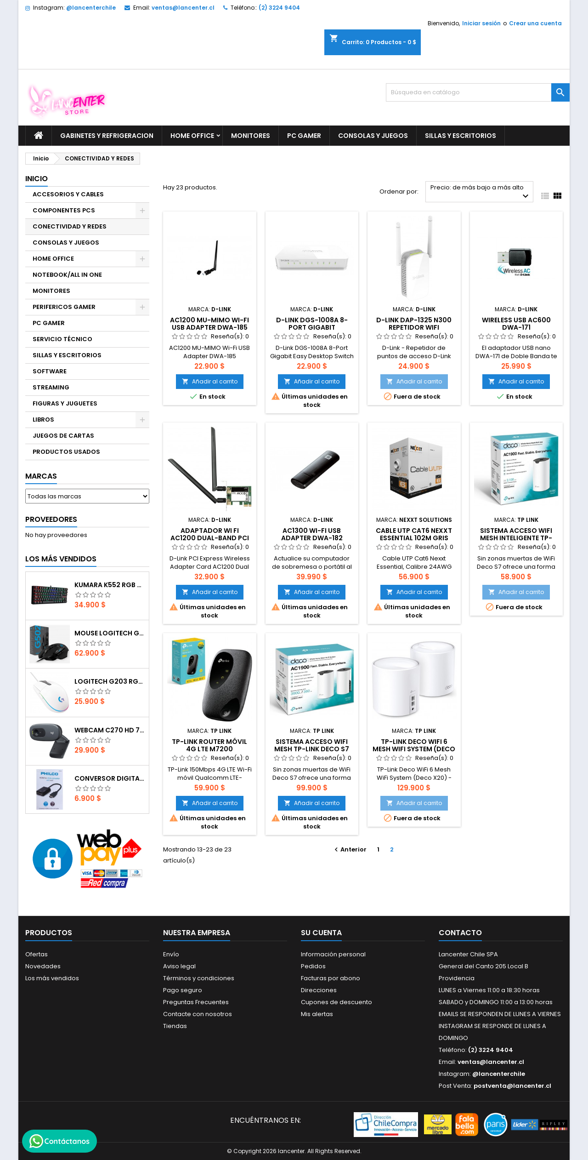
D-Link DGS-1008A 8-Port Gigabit (312, 323)
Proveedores (51, 519)
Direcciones (319, 990)
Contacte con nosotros (197, 1014)
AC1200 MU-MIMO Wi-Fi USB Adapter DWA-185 (209, 323)
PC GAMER (304, 135)
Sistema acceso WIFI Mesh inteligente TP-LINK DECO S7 (516, 538)
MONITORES (250, 135)
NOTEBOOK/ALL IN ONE (67, 274)
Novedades (43, 966)
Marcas (41, 476)
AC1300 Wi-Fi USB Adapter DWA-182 (312, 534)
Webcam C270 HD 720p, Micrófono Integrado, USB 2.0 (109, 730)
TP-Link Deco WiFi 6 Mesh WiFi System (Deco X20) (414, 749)
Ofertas (36, 954)
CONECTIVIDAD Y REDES (70, 226)
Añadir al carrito (209, 381)
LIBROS (43, 419)
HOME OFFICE (192, 135)
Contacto (460, 932)
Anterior (349, 849)
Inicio (36, 178)
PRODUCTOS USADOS (66, 451)
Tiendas (175, 1026)
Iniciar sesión (481, 23)
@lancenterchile (91, 7)
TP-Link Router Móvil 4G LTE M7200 (209, 745)
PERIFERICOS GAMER (64, 307)
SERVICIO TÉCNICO (62, 339)
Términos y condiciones (198, 978)
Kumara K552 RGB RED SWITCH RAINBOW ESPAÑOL (109, 585)
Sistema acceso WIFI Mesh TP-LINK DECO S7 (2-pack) (311, 749)
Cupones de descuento (336, 1002)
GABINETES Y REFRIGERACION (106, 135)
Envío (171, 954)
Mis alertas (317, 1014)
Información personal (333, 954)
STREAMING (51, 387)
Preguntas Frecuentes (196, 1002)
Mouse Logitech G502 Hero (109, 633)
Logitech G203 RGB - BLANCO (109, 681)
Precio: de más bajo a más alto (480, 192)
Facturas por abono (330, 978)
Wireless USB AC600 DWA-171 (516, 323)
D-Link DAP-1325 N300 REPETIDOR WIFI (414, 323)
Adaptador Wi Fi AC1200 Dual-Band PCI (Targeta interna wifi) (209, 538)
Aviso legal (179, 966)
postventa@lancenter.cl (512, 1085)
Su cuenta (321, 932)
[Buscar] (478, 92)
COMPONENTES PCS (64, 210)
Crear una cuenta (535, 23)
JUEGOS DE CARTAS (63, 435)
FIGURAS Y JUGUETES (65, 403)
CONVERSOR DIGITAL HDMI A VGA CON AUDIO (109, 778)
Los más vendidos (60, 559)
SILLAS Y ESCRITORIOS (460, 135)
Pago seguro (182, 990)
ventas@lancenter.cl (183, 7)
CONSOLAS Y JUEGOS (373, 135)
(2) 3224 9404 (279, 7)
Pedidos (313, 966)
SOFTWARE (50, 371)
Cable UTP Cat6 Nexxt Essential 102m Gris (414, 534)
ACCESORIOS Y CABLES (68, 194)
